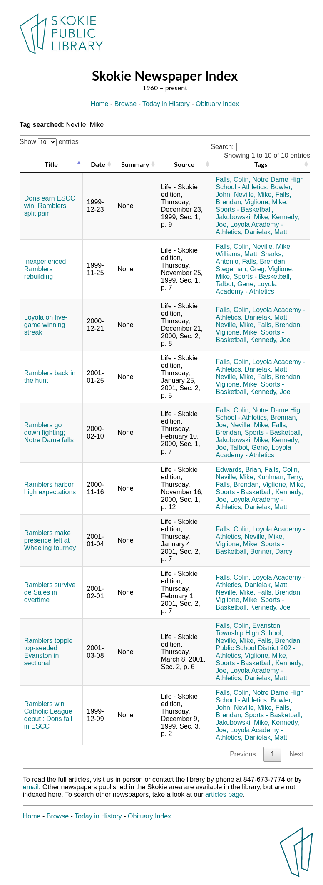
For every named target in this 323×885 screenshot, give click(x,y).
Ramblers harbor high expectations (50, 488)
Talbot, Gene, (235, 284)
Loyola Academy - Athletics (246, 287)
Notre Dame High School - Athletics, (260, 183)
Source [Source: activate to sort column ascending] (184, 164)
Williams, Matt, (237, 254)
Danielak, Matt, (267, 317)
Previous (243, 754)
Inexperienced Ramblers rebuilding (45, 269)
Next (296, 754)
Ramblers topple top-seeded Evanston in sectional (48, 652)
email (31, 787)
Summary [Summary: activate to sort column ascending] (135, 164)
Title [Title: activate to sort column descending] (51, 164)
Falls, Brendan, (264, 261)
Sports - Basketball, (244, 209)
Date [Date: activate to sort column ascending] (98, 164)
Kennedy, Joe (270, 339)
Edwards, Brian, (239, 469)
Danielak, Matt (266, 232)
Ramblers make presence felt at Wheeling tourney (50, 540)
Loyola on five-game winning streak (45, 325)
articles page (224, 794)
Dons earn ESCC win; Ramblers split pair (49, 206)
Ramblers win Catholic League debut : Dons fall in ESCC (48, 715)
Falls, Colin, (233, 179)
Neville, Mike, (253, 194)
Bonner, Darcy (271, 551)
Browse (125, 103)
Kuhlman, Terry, (280, 477)
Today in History (166, 103)
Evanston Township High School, (249, 629)
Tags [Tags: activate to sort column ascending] (260, 164)
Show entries (49, 141)
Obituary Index (217, 103)
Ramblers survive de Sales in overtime (50, 592)
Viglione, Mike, (266, 202)
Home (100, 103)
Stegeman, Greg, (241, 269)
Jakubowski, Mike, (243, 217)
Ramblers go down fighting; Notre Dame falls (49, 432)
